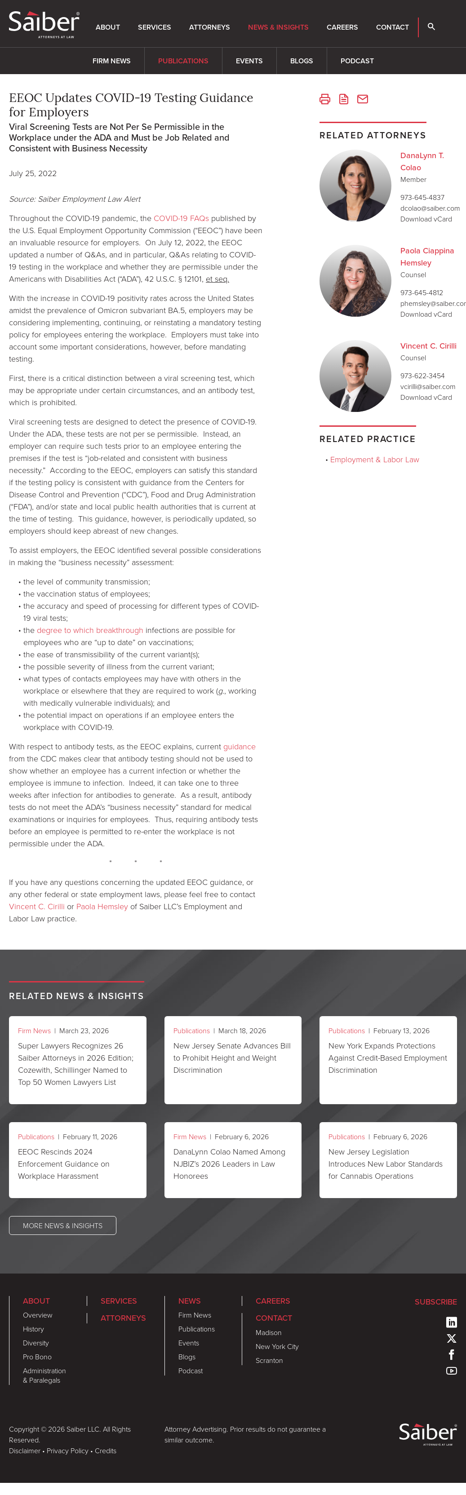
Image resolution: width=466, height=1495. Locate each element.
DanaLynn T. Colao (422, 161)
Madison (269, 1332)
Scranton (269, 1360)
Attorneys (209, 27)
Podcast (357, 61)
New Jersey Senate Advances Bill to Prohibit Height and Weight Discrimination (232, 1057)
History (33, 1329)
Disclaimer (24, 1450)
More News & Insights (62, 1225)
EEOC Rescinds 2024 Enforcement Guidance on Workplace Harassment (64, 1163)
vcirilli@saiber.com (428, 386)
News (189, 1301)
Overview (38, 1315)
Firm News (112, 61)
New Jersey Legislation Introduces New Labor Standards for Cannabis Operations (385, 1163)
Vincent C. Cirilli (37, 906)
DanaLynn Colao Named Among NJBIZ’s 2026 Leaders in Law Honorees (229, 1163)
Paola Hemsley (102, 906)
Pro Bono (37, 1357)
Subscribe (436, 1302)
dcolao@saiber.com (430, 208)
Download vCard (426, 219)
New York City (277, 1346)
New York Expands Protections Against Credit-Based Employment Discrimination (387, 1057)
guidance (239, 746)
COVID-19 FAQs (181, 217)
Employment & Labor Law (374, 459)
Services (154, 27)
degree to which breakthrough (90, 629)
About (108, 27)
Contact (392, 27)
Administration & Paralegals (44, 1375)
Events (249, 61)
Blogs (301, 61)
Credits (105, 1450)
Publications (183, 61)
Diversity (36, 1343)
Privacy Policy (68, 1450)
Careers (342, 27)
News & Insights (278, 27)
